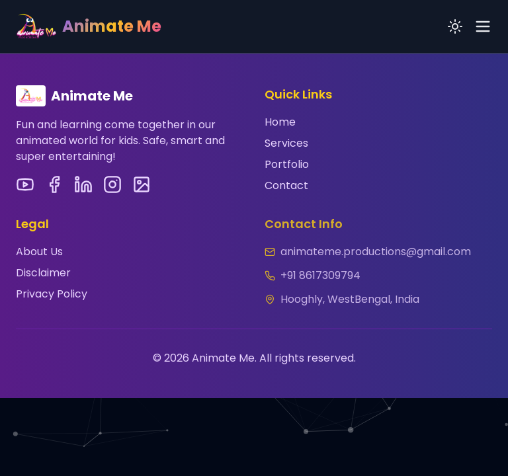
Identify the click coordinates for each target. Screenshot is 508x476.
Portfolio (287, 164)
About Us (39, 250)
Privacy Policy (51, 292)
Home (280, 122)
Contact (286, 185)
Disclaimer (43, 271)
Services (286, 143)
